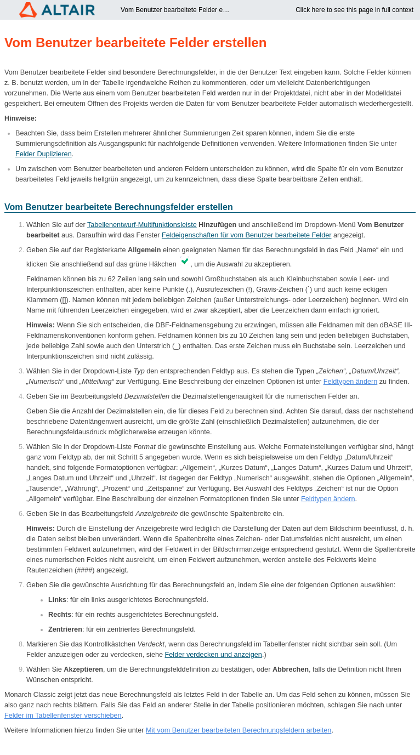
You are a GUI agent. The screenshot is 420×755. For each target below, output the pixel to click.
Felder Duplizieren (43, 154)
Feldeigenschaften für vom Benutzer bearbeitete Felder (247, 235)
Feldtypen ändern (350, 381)
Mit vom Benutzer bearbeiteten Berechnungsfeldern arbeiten (238, 730)
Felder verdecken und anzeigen (213, 655)
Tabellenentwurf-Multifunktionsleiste (142, 225)
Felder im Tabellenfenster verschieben (63, 715)
